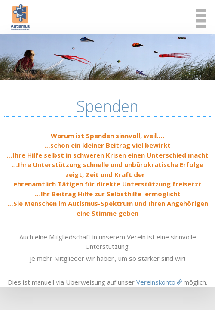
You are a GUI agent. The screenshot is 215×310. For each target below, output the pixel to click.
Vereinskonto (155, 282)
